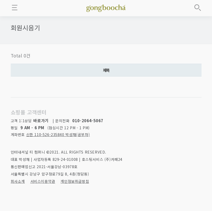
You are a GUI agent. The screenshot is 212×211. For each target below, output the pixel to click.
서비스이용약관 (42, 181)
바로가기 (40, 120)
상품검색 (198, 7)
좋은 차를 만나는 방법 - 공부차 (106, 7)
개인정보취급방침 (74, 181)
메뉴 (15, 7)
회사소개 (18, 181)
